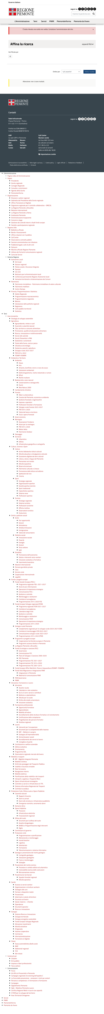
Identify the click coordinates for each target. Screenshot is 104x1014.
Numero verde (43, 138)
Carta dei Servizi (17, 255)
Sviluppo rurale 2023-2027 (24, 352)
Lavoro (17, 728)
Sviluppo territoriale (22, 922)
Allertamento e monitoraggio (29, 842)
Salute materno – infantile (24, 907)
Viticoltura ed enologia (23, 347)
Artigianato (19, 934)
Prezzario (22, 815)
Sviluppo (14, 917)
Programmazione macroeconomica (27, 297)
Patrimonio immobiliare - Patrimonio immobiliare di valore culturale (39, 285)
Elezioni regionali (21, 265)
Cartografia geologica (26, 860)
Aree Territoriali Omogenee (20, 1001)
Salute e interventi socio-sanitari (30, 560)
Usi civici (18, 272)
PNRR (51, 21)
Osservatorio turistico (26, 513)
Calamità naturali (21, 798)
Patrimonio (15, 282)
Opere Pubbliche (21, 813)
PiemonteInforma (64, 21)
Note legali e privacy (36, 163)
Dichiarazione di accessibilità (17, 163)
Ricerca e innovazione (22, 914)
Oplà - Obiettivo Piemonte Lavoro (23, 994)
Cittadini (14, 964)
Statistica (18, 312)
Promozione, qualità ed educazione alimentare (31, 332)
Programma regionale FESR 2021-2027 (33, 609)
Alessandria (12, 140)
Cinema (21, 478)
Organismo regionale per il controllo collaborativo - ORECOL (32, 205)
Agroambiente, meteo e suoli (25, 324)
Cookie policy (50, 163)
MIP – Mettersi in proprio (27, 736)
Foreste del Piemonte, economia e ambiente (34, 399)
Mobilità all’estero (25, 716)
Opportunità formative (27, 711)
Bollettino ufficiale (17, 230)
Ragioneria (19, 307)
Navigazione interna (22, 775)
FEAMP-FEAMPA (21, 357)
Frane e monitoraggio (26, 865)
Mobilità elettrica (21, 778)
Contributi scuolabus (22, 793)
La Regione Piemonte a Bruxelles (23, 208)
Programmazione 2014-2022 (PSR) (31, 639)
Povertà (21, 542)
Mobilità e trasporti (18, 761)
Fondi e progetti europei (19, 582)
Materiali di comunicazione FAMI (30, 679)
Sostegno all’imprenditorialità (29, 738)
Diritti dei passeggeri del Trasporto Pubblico (30, 768)
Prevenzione (19, 899)
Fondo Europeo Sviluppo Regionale (27, 927)
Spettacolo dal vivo (25, 476)
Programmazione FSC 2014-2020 (31, 666)
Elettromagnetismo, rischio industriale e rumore (36, 374)
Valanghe (22, 867)
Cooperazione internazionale (25, 577)
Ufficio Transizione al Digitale (21, 203)
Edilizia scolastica (21, 751)
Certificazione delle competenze (30, 721)
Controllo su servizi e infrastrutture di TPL (29, 788)
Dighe (21, 832)
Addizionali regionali (22, 954)
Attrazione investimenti (23, 929)
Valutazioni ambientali (26, 371)
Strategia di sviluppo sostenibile (22, 319)
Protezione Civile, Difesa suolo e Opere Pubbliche (28, 795)
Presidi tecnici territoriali (23, 880)
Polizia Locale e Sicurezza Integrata (27, 267)
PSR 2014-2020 (24, 411)
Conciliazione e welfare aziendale (26, 748)
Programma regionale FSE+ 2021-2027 (33, 587)
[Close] (93, 29)
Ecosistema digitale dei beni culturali (31, 458)
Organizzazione (13, 195)
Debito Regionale (21, 295)
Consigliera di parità (26, 746)
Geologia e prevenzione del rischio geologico (30, 857)
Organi (10, 178)
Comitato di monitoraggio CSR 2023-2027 (34, 634)
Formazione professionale (24, 709)
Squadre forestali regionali (28, 882)
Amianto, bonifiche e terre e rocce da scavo (34, 369)
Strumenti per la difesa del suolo (30, 825)
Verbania (23, 145)
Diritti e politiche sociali (19, 518)
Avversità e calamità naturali (25, 327)
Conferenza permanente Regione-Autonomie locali (33, 277)
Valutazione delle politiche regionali (27, 304)
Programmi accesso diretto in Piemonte (33, 647)
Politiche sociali (20, 537)
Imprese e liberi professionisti (21, 969)
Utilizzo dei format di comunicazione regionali (27, 252)
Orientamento (20, 753)
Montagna (18, 421)
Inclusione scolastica (26, 706)
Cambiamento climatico (23, 391)
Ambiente (18, 362)
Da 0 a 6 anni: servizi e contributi (30, 696)
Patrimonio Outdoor (26, 433)
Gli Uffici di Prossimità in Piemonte (23, 979)
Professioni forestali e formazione (31, 406)
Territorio (18, 438)
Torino (22, 142)
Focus (13, 976)
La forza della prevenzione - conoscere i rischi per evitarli (31, 984)
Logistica (22, 847)
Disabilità (18, 555)
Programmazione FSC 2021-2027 (31, 664)
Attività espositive (25, 466)
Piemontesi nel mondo (27, 463)
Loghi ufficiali (61, 163)
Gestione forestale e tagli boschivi (30, 401)
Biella (10, 145)
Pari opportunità (24, 523)
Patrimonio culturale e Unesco (29, 471)
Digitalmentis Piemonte (19, 991)
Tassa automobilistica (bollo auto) (27, 949)
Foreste (17, 394)
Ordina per (56, 71)
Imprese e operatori (25, 404)
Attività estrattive (21, 932)
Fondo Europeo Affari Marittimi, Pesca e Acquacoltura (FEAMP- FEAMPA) (41, 671)
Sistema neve (23, 495)
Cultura (17, 451)
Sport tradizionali (25, 490)
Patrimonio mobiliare (22, 287)
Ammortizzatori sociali (27, 741)
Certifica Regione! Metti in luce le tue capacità (27, 996)
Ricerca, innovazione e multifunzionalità (29, 334)
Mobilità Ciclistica (21, 766)
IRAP (16, 951)
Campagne (15, 989)
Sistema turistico (25, 505)
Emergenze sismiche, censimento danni (33, 808)
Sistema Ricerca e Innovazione (26, 919)
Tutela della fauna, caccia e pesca (26, 344)
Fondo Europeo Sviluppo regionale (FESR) (29, 607)
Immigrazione (23, 533)
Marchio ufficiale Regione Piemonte (24, 250)
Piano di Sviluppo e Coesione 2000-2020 (33, 659)
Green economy (20, 419)
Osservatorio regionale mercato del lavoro (30, 758)
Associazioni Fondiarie (27, 423)
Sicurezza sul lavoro (22, 904)
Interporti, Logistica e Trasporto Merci (28, 783)
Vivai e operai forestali (26, 416)
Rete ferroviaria (20, 773)
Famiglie (22, 545)
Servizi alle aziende (21, 337)
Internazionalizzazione (23, 941)
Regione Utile (12, 228)
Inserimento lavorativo (27, 565)
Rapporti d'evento (25, 800)
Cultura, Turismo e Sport (19, 448)
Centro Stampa (20, 290)
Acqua (21, 364)
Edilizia (21, 443)
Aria (20, 366)
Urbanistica (23, 441)
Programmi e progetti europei (25, 642)
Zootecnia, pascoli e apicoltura (25, 349)
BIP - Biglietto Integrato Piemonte (27, 763)
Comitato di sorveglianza (27, 602)
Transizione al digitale (22, 944)
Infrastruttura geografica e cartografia (32, 446)
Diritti (17, 520)
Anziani (21, 547)
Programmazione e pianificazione (30, 840)
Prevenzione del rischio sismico (26, 870)
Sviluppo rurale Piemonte (24, 629)
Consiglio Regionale (18, 186)
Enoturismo (23, 515)
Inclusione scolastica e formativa (30, 562)
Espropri (18, 270)
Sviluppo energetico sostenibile (26, 924)
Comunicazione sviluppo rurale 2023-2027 (34, 637)
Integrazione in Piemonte (28, 676)
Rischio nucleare (24, 379)
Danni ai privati (24, 803)
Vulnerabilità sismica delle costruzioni (32, 875)
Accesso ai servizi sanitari (24, 889)
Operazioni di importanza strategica (31, 592)
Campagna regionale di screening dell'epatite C (27, 981)
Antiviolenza (23, 528)
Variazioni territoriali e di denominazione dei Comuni (33, 280)
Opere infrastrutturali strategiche (26, 785)
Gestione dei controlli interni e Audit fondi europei (29, 223)
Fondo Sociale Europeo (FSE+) (25, 585)
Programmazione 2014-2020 (29, 627)
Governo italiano (14, 2)
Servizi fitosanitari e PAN (23, 339)
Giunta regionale (17, 183)
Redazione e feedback (75, 163)
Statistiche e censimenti (23, 342)
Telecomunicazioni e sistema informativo (33, 855)
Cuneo (10, 147)
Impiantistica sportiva (26, 493)
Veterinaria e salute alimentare (25, 902)
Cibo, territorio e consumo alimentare (28, 329)
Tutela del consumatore (27, 535)
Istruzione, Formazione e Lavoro (22, 686)
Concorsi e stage (17, 220)
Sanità (13, 887)
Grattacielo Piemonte (18, 215)
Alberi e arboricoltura (26, 396)
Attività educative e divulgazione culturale (33, 456)
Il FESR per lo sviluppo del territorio (23, 998)
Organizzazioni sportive (27, 485)
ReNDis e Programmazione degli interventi (34, 830)
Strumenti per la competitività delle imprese (34, 733)
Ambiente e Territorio (18, 359)
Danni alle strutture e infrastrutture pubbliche (35, 805)
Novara (22, 140)
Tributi (13, 946)
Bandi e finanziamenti (19, 233)
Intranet (33, 165)
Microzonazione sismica (27, 877)
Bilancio (18, 302)
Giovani (21, 525)
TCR (16, 956)
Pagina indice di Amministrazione (19, 176)
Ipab (20, 552)
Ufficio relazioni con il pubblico (22, 235)
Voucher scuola (24, 691)
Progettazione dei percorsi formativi (31, 723)
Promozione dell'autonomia (29, 557)
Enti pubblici (15, 966)
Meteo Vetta (23, 431)
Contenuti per (12, 961)
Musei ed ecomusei (25, 468)
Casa (16, 572)
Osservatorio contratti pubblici (22, 240)
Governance (23, 654)
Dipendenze (19, 909)
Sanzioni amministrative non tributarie (24, 243)
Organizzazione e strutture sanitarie (27, 892)
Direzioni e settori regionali (20, 198)
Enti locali (18, 262)
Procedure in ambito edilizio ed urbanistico (34, 872)
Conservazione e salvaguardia (29, 384)
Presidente (15, 181)
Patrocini (14, 247)
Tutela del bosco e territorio (28, 414)
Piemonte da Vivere (81, 21)
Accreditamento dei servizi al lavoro (31, 743)
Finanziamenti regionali (27, 820)
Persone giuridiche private (24, 570)
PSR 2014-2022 (21, 354)
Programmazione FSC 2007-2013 (31, 669)
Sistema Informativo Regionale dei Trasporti (30, 790)
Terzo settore (23, 550)
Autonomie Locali (17, 260)
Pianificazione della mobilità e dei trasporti (30, 780)
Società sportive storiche (27, 488)
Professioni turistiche (26, 508)
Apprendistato (24, 713)
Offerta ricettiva (24, 510)
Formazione (23, 852)
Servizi (44, 21)
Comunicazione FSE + (26, 594)
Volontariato (23, 850)
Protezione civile (21, 837)
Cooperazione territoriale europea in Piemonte (35, 644)
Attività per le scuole (26, 701)
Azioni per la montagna (27, 426)
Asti (9, 142)
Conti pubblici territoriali (23, 309)
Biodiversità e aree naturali (24, 381)
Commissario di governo (23, 835)
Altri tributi (19, 959)
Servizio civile (20, 575)
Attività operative (25, 884)
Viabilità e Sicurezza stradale (25, 770)
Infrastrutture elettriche (27, 818)
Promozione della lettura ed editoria (31, 473)
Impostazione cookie (47, 154)
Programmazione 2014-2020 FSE (31, 604)
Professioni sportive (26, 498)
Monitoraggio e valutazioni (28, 599)
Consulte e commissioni (19, 188)
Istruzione (18, 689)
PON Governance (21, 681)
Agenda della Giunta (18, 190)
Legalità (18, 580)
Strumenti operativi (22, 912)
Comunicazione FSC (26, 656)
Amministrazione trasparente (21, 218)
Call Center (15, 238)
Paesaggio (18, 436)
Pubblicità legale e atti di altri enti (23, 245)
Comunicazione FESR (26, 622)
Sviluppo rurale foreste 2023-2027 (31, 409)
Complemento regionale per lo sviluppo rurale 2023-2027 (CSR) (41, 632)
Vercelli (22, 147)
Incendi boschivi (24, 845)
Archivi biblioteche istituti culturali (31, 453)
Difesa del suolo (20, 823)
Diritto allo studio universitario (29, 704)
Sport (17, 480)
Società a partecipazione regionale (23, 225)
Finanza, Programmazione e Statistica (24, 292)
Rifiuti (21, 376)
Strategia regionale (25, 483)
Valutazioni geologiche (27, 862)
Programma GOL (21, 756)
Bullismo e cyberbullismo (27, 699)
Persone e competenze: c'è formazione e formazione (29, 986)
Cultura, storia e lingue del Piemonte (31, 461)
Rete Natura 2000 (25, 389)
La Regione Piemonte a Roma (21, 213)
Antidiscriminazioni (25, 530)
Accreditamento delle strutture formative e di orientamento (40, 718)
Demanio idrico (20, 810)
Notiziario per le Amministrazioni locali (28, 275)
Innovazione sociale (26, 540)
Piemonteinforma (17, 193)
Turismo (18, 500)
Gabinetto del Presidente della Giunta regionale (28, 200)
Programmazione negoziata (25, 300)
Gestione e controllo (26, 597)
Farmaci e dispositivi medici (24, 897)
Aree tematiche (13, 317)
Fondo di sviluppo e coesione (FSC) (27, 651)
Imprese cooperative (22, 937)
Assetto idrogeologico (26, 827)
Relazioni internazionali (19, 210)
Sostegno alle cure (21, 894)
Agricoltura (15, 322)
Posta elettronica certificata (19, 165)
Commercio (19, 939)
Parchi (21, 386)
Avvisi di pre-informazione (28, 590)
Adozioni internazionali (23, 567)
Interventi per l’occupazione (28, 731)
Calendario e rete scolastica (28, 694)
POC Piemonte (24, 661)
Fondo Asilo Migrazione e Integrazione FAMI (30, 674)
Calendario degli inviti (26, 614)
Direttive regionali (25, 726)
